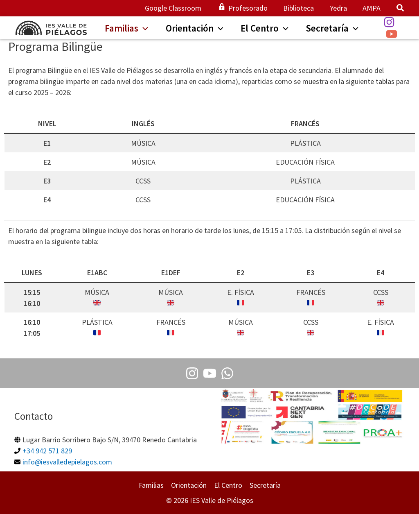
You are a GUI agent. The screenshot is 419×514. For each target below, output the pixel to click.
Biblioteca (301, 8)
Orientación (189, 485)
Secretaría (265, 485)
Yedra (339, 8)
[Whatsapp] (227, 373)
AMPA (372, 8)
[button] (400, 9)
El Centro (228, 485)
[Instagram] (395, 22)
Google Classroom (177, 8)
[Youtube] (209, 373)
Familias (151, 485)
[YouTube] (397, 34)
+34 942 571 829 (47, 450)
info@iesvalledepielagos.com (67, 461)
